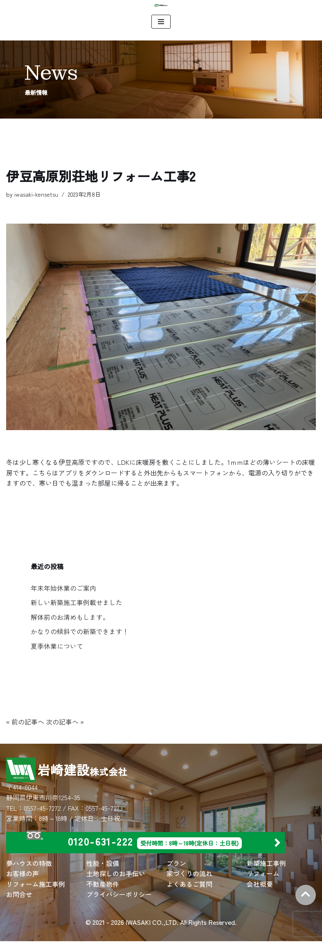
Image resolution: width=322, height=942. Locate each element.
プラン (176, 863)
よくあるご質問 (189, 884)
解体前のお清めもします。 (70, 617)
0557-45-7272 (42, 808)
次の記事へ (62, 722)
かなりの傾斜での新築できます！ (80, 632)
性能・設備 (102, 863)
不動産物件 (102, 884)
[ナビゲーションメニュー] (161, 22)
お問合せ (19, 895)
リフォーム (263, 874)
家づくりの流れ (189, 874)
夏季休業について (57, 646)
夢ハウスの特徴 (29, 863)
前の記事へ (27, 722)
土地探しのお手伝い (115, 874)
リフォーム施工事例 (35, 884)
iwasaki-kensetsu (36, 194)
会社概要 (260, 884)
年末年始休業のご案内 (63, 588)
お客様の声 (22, 874)
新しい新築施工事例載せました (76, 603)
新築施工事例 (266, 863)
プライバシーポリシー (119, 895)
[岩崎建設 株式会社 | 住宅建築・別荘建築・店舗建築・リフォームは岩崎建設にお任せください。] (161, 5)
